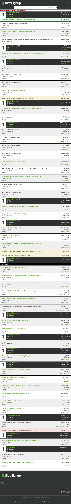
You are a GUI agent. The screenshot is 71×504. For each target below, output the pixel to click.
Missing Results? (5, 10)
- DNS (17, 98)
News (27, 502)
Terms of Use (47, 502)
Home (16, 502)
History (63, 16)
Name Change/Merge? (19, 10)
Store (32, 502)
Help (36, 502)
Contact (41, 502)
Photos (10, 16)
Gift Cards (22, 502)
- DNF (19, 430)
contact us (10, 483)
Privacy (55, 502)
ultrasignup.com (11, 485)
